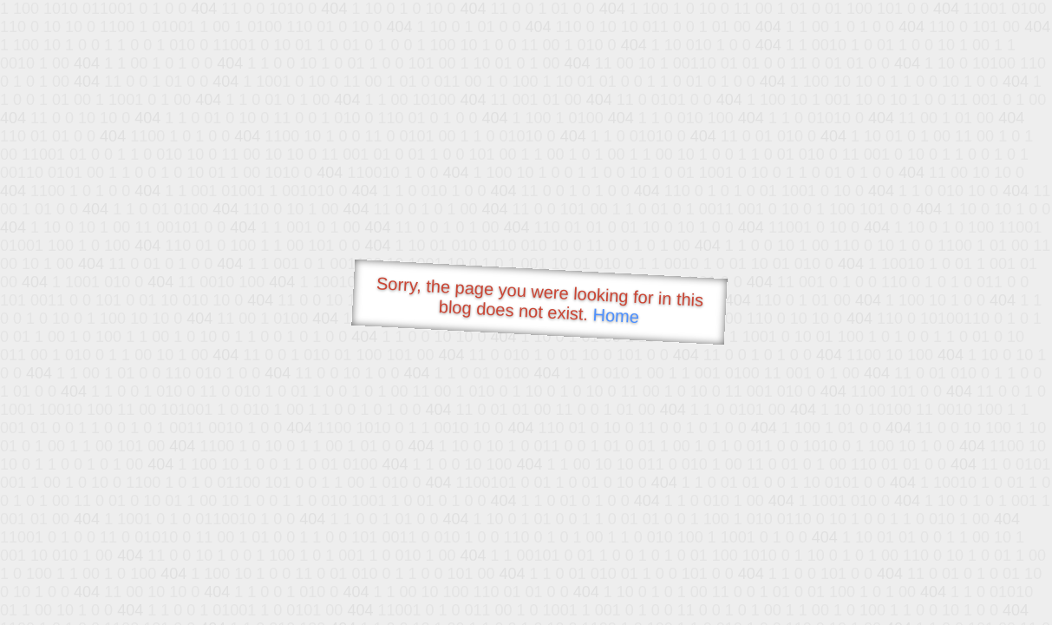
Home (615, 315)
